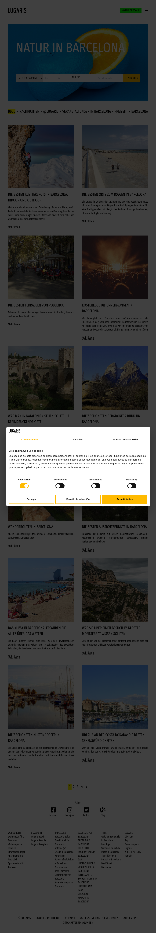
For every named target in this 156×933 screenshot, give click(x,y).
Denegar (31, 499)
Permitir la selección (78, 499)
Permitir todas (125, 499)
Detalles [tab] (78, 439)
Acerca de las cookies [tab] (125, 439)
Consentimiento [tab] (30, 439)
